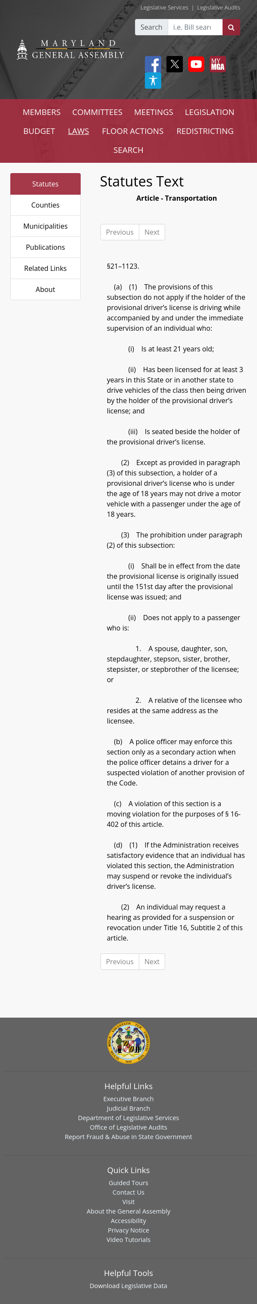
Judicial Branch (128, 1108)
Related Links (45, 268)
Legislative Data (144, 1285)
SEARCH (128, 149)
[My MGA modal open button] (216, 64)
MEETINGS (153, 111)
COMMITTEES (97, 111)
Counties (45, 205)
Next (152, 232)
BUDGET (39, 130)
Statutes (45, 184)
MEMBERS (41, 111)
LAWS (78, 130)
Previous (120, 232)
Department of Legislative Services (128, 1117)
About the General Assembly (128, 1211)
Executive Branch (128, 1098)
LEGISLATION (210, 111)
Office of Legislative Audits (128, 1127)
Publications (45, 247)
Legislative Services (164, 7)
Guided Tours (128, 1182)
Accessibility (128, 1220)
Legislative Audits (218, 7)
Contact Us (128, 1192)
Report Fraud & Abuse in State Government (128, 1136)
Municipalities (45, 226)
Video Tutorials (128, 1239)
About (45, 289)
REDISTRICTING (205, 130)
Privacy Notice (128, 1230)
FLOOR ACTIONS (133, 130)
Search (152, 27)
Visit (128, 1201)
